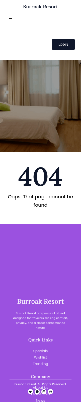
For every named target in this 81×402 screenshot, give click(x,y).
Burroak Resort (40, 6)
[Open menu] (10, 19)
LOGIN (63, 44)
